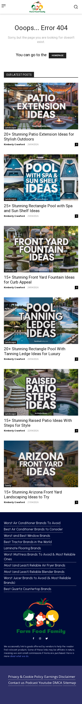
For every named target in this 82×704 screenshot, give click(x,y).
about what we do (19, 656)
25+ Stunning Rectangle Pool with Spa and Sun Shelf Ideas (38, 208)
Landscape (10, 127)
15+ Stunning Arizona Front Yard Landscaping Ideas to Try (33, 494)
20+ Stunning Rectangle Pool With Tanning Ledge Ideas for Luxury (34, 351)
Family (8, 485)
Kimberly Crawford (14, 144)
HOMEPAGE (57, 55)
